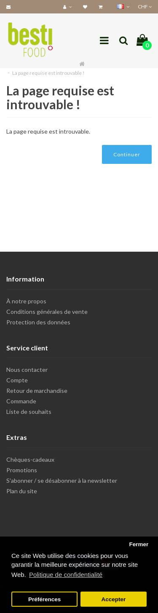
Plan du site (21, 491)
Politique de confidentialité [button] (65, 574)
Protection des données (38, 322)
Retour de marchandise (36, 390)
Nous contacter (27, 369)
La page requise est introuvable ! (48, 73)
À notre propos (26, 301)
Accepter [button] (114, 599)
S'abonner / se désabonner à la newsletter (61, 480)
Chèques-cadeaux (30, 459)
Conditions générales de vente (47, 311)
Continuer (126, 154)
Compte (17, 380)
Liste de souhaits (28, 411)
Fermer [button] (138, 544)
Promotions (21, 470)
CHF (145, 6)
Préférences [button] (44, 599)
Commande (21, 401)
